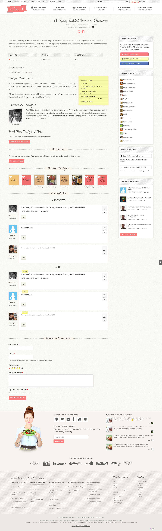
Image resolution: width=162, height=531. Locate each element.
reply (23, 217)
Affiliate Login (117, 503)
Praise (115, 494)
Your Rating (14, 365)
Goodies (140, 477)
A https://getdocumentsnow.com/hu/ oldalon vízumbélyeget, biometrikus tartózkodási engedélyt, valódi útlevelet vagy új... (131, 445)
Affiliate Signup (118, 500)
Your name (14, 345)
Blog (139, 494)
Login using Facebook (131, 63)
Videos (140, 485)
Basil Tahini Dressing (26, 186)
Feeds (140, 496)
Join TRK (116, 492)
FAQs (115, 488)
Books (140, 492)
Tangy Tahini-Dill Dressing (76, 186)
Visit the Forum (128, 235)
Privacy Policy (76, 526)
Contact (115, 498)
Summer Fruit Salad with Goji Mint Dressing (89, 186)
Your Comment (16, 373)
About (115, 481)
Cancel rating (10, 368)
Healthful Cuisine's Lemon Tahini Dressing (63, 186)
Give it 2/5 (15, 368)
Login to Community (130, 54)
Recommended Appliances (121, 490)
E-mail (12, 354)
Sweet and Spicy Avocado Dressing (101, 186)
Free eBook (117, 496)
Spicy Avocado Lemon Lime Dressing (51, 186)
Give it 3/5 (17, 368)
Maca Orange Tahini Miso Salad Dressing (39, 186)
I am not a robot (20, 390)
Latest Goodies (142, 481)
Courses (140, 490)
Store (115, 483)
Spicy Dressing (13, 186)
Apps (115, 485)
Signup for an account (131, 59)
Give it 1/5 (12, 368)
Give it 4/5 (19, 368)
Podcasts (140, 488)
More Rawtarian (120, 477)
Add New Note (16, 161)
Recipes (140, 483)
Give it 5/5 (22, 368)
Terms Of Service (85, 526)
